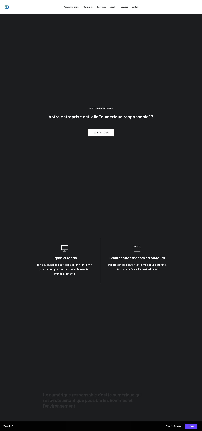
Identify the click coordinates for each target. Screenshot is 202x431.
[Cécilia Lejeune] (6, 7)
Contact (135, 7)
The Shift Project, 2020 (45, 260)
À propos (124, 7)
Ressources (101, 7)
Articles (113, 7)
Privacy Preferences (173, 426)
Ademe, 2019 (157, 260)
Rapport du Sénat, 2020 (120, 260)
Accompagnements (71, 7)
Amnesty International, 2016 (82, 267)
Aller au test (101, 58)
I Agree (191, 426)
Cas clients (88, 7)
